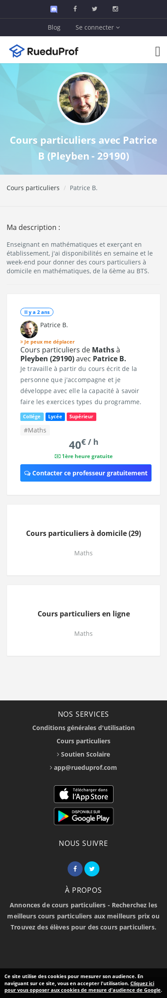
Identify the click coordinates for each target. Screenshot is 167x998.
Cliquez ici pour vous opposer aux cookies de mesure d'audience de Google (82, 987)
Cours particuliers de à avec (73, 354)
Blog (54, 27)
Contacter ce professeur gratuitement (86, 473)
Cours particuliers (33, 188)
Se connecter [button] (98, 27)
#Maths (35, 430)
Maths (83, 553)
